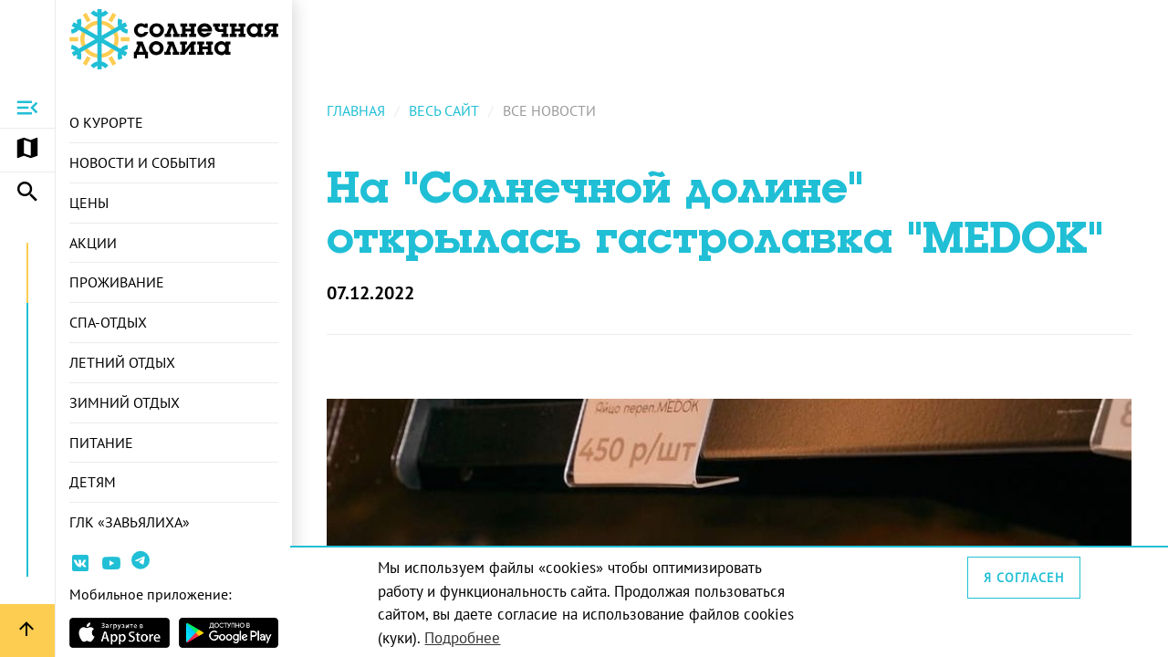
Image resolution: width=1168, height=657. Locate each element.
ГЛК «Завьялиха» (129, 523)
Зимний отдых (124, 402)
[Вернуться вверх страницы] (27, 630)
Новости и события (142, 162)
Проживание (116, 283)
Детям (92, 483)
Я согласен (1024, 577)
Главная (357, 110)
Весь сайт (446, 110)
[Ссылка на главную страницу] (173, 39)
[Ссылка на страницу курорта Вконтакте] (80, 566)
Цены (89, 202)
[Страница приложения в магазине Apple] (119, 633)
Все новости (551, 110)
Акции (93, 243)
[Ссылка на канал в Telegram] (142, 567)
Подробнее (464, 638)
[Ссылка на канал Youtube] (111, 566)
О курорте (106, 122)
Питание (101, 442)
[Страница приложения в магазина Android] (229, 633)
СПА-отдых (108, 322)
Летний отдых (122, 362)
